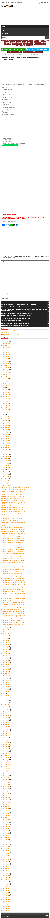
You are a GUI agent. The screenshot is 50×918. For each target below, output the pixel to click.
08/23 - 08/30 (6, 429)
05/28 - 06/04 (6, 824)
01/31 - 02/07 (6, 405)
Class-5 (40, 40)
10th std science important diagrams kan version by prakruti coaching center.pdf (21, 301)
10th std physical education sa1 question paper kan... (13, 535)
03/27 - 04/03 (6, 901)
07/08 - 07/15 (6, 728)
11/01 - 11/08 (6, 420)
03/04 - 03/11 (6, 753)
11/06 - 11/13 (6, 857)
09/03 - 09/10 (6, 801)
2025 (4, 340)
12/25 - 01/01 (6, 844)
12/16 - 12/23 (6, 697)
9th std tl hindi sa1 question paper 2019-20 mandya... (13, 536)
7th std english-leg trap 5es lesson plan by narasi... (12, 571)
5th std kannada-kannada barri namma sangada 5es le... (14, 527)
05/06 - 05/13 (6, 744)
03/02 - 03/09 (6, 347)
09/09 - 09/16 (6, 719)
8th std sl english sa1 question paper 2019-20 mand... (13, 547)
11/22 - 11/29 (6, 418)
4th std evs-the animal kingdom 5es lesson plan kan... (13, 618)
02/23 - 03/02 (6, 349)
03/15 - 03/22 (6, 449)
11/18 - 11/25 (6, 702)
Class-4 (34, 40)
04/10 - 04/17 (6, 897)
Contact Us (7, 2)
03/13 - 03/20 (6, 904)
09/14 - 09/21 (6, 341)
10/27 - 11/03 (6, 485)
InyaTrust (9, 916)
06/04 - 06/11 (6, 378)
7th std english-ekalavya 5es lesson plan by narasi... (13, 575)
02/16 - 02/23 (6, 456)
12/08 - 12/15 (6, 474)
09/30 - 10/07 (6, 713)
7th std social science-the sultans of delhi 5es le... (12, 556)
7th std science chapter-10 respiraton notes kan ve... (13, 520)
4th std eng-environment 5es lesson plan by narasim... (13, 626)
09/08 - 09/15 (6, 638)
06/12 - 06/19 (6, 888)
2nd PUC (36, 42)
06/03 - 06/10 (6, 737)
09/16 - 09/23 (6, 717)
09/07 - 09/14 (6, 343)
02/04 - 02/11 (6, 365)
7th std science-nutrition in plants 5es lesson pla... (12, 562)
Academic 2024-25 (7, 40)
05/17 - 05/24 (6, 443)
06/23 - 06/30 (6, 356)
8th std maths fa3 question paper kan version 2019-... (13, 518)
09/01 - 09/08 (6, 640)
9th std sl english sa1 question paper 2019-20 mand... (13, 538)
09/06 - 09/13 (6, 425)
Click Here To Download (10, 145)
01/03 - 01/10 (6, 412)
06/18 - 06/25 (6, 819)
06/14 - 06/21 (6, 442)
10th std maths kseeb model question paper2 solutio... (13, 511)
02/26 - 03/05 (6, 833)
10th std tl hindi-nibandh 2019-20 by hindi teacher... (13, 491)
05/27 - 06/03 (6, 739)
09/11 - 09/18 (6, 868)
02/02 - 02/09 (6, 460)
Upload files (5, 33)
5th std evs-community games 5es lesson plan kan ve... (13, 602)
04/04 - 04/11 (6, 389)
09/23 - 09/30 (6, 715)
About (3, 2)
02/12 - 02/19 (6, 837)
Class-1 (16, 40)
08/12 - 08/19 (6, 724)
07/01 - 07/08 (6, 730)
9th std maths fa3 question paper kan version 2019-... (13, 516)
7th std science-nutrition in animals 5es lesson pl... (12, 566)
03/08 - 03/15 (6, 451)
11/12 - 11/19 (6, 782)
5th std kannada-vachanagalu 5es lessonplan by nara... (13, 593)
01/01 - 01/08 (6, 841)
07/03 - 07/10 (6, 883)
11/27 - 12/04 (6, 852)
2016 (4, 843)
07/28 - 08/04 (6, 649)
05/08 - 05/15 (6, 894)
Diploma (43, 42)
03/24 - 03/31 (6, 360)
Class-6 (46, 40)
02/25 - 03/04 (6, 755)
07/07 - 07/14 (6, 352)
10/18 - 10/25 (6, 423)
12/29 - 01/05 (6, 471)
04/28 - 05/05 (6, 666)
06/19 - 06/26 (6, 886)
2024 (4, 351)
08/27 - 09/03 (6, 802)
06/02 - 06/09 (6, 660)
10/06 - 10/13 (6, 631)
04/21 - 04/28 (6, 668)
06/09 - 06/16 (6, 658)
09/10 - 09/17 (6, 799)
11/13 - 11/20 (6, 855)
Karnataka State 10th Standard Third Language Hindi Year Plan (16, 313)
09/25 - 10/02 (6, 864)
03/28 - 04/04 (6, 391)
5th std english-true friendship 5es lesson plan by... (12, 606)
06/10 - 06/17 (6, 735)
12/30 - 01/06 (6, 695)
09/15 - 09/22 (6, 637)
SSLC (24, 42)
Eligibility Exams (28, 44)
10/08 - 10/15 (6, 791)
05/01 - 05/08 (6, 895)
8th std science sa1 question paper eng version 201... (13, 551)
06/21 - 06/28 (6, 440)
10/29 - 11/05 (6, 786)
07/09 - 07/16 (6, 813)
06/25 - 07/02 (6, 817)
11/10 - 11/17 (6, 482)
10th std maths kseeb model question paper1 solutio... (13, 513)
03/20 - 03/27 (6, 903)
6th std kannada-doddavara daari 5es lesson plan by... (13, 586)
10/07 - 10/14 (6, 711)
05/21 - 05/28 (6, 826)
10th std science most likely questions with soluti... (12, 507)
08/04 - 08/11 (6, 648)
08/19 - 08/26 (6, 722)
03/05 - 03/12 (6, 832)
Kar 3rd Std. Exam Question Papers (10, 334)
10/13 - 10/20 (6, 629)
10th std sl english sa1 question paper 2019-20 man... (13, 531)
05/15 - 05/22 (6, 892)
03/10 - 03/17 (6, 675)
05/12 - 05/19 (6, 664)
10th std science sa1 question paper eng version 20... (13, 533)
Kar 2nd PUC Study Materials (9, 331)
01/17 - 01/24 (6, 409)
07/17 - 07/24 (6, 879)
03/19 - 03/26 (6, 828)
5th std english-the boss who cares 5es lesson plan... (13, 609)
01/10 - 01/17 (6, 411)
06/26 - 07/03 (6, 884)
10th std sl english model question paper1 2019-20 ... (13, 498)
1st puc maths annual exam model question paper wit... (13, 489)
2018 (4, 693)
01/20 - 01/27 (6, 688)
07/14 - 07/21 (6, 651)
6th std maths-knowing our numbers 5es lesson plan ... (13, 584)
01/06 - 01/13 (6, 691)
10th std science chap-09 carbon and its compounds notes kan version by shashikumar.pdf (24, 306)
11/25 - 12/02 (6, 700)
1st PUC (30, 42)
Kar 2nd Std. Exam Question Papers (10, 332)
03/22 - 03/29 (6, 447)
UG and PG (8, 44)
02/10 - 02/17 (6, 682)
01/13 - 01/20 (6, 689)
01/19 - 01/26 (6, 463)
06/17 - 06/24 (6, 733)
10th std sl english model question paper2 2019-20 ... (13, 496)
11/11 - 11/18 (6, 704)
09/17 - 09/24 (6, 797)
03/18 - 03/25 (6, 750)
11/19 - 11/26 (6, 781)
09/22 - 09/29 (6, 635)
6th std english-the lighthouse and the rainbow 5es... (13, 589)
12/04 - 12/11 (6, 850)
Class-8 (13, 42)
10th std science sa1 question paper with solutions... (13, 500)
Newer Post (4, 294)
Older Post (46, 294)
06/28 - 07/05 (6, 438)
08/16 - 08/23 (6, 431)
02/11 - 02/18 (6, 363)
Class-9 (19, 42)
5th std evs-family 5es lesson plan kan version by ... (13, 600)
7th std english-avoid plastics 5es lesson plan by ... (12, 576)
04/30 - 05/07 (6, 380)
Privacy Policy (13, 2)
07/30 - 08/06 (6, 810)
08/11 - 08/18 (6, 646)
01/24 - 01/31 (6, 407)
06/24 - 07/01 (6, 731)
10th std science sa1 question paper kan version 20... (13, 525)
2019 (4, 469)
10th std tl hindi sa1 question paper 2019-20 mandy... (13, 529)
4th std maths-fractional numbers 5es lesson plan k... (13, 615)
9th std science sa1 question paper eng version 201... (13, 542)
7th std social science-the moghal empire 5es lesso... (13, 558)
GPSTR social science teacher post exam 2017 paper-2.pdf (15, 318)
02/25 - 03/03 (6, 361)
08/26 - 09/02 (6, 720)
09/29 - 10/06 (6, 633)
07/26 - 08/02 (6, 436)
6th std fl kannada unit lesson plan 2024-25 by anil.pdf (14, 325)
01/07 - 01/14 (6, 372)
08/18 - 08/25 (6, 644)
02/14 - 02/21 (6, 402)
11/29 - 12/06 (6, 416)
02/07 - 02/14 (6, 403)
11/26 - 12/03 (6, 779)
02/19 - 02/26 (6, 835)
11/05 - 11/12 (6, 784)
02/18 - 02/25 (6, 757)
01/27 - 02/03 (6, 686)
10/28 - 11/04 (6, 708)
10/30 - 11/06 (6, 859)
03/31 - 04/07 (6, 669)
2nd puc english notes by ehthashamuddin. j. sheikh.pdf (15, 323)
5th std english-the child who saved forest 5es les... (12, 607)
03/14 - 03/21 (6, 394)
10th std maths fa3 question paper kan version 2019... (13, 514)
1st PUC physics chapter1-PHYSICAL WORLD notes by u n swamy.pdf (18, 304)
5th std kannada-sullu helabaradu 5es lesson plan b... (13, 595)
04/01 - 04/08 (6, 748)
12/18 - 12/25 (6, 846)
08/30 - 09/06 (6, 427)
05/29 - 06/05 (6, 890)
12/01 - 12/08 (6, 476)
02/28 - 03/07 (6, 398)
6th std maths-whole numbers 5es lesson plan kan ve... (13, 578)
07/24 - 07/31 (6, 877)
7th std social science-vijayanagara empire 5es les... (13, 555)
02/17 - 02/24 (6, 680)
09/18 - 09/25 (6, 866)
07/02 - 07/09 (6, 815)
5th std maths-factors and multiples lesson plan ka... (13, 591)
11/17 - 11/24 (6, 480)
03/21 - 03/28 (6, 392)
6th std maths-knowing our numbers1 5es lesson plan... (13, 582)
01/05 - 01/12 (6, 467)
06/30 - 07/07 (6, 354)
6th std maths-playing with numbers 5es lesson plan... (13, 580)
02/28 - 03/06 (6, 908)
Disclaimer (19, 2)
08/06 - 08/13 (6, 808)
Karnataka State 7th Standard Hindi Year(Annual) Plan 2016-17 (16, 315)
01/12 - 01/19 (6, 465)
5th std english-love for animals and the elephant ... (12, 524)
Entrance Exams (17, 44)
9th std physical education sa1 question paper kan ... (13, 544)
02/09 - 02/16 (6, 458)
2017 (4, 770)
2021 (4, 387)
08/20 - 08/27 (6, 804)
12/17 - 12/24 (6, 773)
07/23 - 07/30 (6, 812)
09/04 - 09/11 (6, 870)
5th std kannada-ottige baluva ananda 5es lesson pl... (13, 597)
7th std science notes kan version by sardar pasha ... (13, 564)
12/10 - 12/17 (6, 775)
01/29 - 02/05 (6, 839)
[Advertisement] (31, 14)
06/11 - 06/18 (6, 821)
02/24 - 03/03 (6, 678)
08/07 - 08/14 (6, 385)
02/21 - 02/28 (6, 400)
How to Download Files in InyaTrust (33, 52)
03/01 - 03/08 (6, 453)
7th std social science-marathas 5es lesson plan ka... (13, 560)
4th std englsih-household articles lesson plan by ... (12, 620)
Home (4, 26)
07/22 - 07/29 (6, 726)
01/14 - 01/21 (6, 371)
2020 (4, 414)
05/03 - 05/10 (6, 445)
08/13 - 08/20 (6, 806)
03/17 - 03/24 (6, 673)
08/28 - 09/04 (6, 872)
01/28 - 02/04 (6, 367)
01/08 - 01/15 (6, 381)
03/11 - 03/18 (6, 751)
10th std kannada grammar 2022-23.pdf (11, 320)
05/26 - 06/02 (6, 358)
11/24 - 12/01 (6, 478)
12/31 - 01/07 (6, 376)
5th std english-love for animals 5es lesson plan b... (13, 611)
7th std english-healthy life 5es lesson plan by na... (12, 573)
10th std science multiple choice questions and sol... (13, 504)
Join (3, 30)
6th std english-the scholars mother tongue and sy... (13, 587)
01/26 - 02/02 (6, 462)
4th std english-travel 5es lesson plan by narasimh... (13, 622)
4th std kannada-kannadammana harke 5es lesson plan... (14, 617)
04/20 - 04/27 (6, 345)
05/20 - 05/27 (6, 740)
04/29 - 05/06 (6, 746)
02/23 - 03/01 (6, 454)
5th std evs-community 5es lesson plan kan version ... (13, 604)
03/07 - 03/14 (6, 396)
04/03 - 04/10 (6, 899)
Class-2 (22, 40)
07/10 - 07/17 (6, 881)
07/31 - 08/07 (6, 875)
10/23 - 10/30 (6, 861)
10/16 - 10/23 (6, 863)
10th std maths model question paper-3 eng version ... (13, 522)
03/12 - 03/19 (6, 830)
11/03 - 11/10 (6, 484)
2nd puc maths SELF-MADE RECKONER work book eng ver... (15, 487)
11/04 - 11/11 (6, 706)
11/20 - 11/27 (6, 853)
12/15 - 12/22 (6, 473)
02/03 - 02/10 (6, 684)
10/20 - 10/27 (6, 627)
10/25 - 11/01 (6, 422)
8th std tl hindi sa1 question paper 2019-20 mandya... (13, 545)
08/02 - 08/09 (6, 434)
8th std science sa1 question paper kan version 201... (13, 549)
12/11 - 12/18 (6, 848)
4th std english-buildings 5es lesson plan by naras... (13, 624)
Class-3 (28, 40)
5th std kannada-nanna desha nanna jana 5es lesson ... (14, 598)
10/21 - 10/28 (6, 710)
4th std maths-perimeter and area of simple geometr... (13, 613)
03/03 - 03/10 (6, 677)
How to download (29, 45)
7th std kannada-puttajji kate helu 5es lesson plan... (13, 569)
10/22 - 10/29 (6, 788)
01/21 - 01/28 (6, 369)
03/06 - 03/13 (6, 906)
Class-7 (7, 42)
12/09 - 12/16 (6, 699)
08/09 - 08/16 (6, 432)
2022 (4, 383)
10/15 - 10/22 (6, 790)
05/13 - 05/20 (6, 742)
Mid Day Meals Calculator (15, 52)
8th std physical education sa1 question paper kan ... (13, 553)
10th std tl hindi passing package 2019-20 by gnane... (13, 493)
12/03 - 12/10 (6, 777)
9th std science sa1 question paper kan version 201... (13, 540)
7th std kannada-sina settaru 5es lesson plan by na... (13, 567)
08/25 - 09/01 (6, 642)
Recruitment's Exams (40, 44)
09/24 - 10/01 (6, 795)
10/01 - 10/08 (6, 793)
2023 (4, 374)
